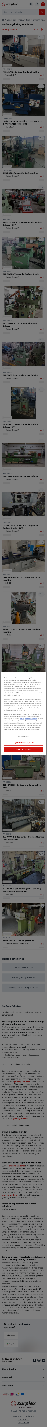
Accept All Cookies (23, 749)
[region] (23, 713)
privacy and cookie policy (28, 718)
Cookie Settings (23, 736)
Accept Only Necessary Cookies (23, 743)
